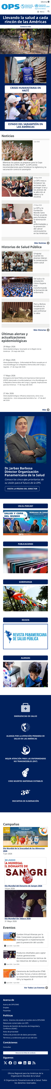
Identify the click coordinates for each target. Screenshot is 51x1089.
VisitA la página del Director (22, 488)
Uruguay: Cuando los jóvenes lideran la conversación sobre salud (40, 258)
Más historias (40, 330)
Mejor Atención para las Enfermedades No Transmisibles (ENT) (25, 759)
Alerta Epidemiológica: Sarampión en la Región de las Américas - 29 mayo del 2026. (22, 350)
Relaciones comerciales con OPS (15, 1022)
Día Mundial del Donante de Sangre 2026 (23, 885)
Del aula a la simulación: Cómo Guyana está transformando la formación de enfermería (40, 285)
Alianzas (25, 657)
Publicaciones (25, 543)
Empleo (6, 1007)
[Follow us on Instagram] (15, 1063)
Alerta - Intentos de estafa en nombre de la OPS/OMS (24, 1019)
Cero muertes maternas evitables (25, 780)
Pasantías (7, 1010)
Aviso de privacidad (10, 1031)
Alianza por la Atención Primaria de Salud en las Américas (25, 736)
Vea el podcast (25, 505)
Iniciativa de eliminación (25, 800)
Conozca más (25, 26)
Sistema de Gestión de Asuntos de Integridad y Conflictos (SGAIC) (21, 1026)
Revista (25, 619)
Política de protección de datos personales (19, 1034)
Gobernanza (25, 581)
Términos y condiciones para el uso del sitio (20, 1037)
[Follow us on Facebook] (10, 1063)
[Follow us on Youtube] (20, 1063)
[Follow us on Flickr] (29, 1063)
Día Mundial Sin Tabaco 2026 (18, 918)
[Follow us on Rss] (33, 1063)
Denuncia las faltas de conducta (25, 1052)
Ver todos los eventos (34, 987)
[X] (5, 1063)
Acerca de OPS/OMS (11, 1004)
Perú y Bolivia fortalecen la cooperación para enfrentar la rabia (40, 308)
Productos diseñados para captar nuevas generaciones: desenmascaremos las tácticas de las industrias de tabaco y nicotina (32, 956)
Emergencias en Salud (25, 715)
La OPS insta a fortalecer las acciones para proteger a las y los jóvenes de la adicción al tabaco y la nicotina (40, 188)
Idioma (45, 2)
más (44, 409)
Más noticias (40, 243)
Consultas (7, 1046)
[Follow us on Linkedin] (24, 1063)
